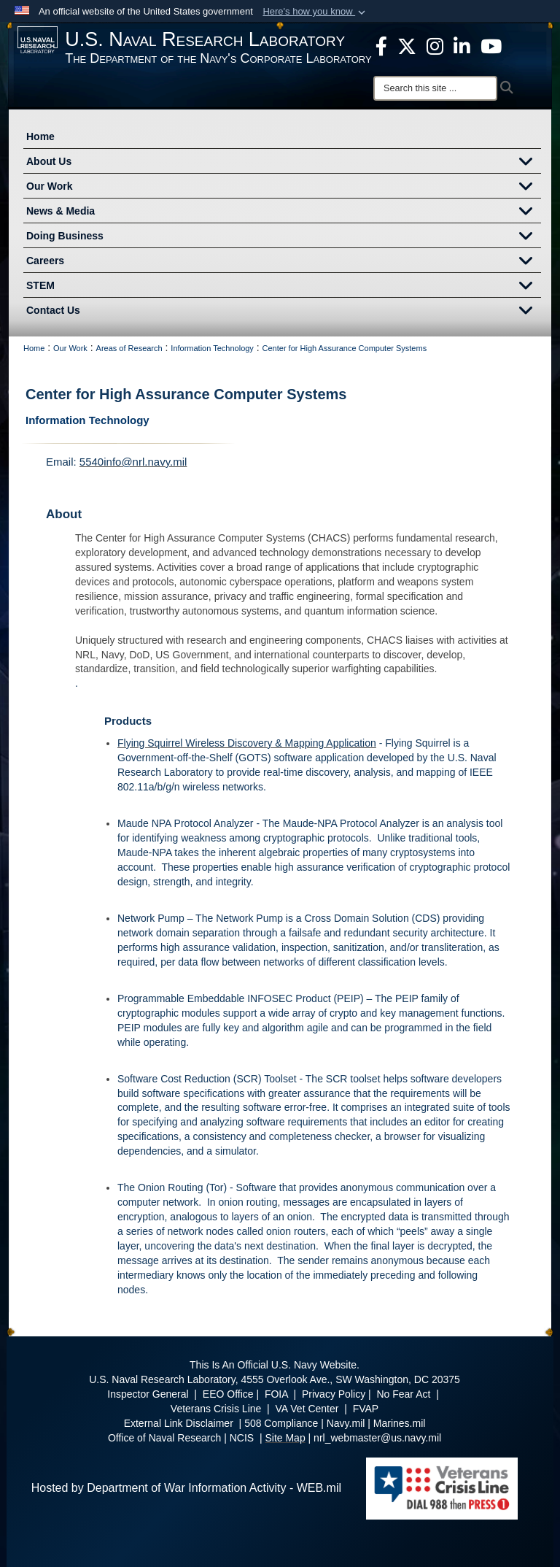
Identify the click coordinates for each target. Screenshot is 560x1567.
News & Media (283, 212)
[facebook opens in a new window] (381, 45)
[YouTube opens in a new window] (491, 45)
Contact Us (283, 312)
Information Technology (87, 420)
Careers (283, 262)
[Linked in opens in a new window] (462, 45)
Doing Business (283, 237)
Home (40, 136)
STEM (283, 287)
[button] (315, 11)
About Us (283, 163)
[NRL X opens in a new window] (406, 45)
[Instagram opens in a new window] (435, 45)
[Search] (435, 88)
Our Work (283, 188)
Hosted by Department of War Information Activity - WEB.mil (186, 1488)
